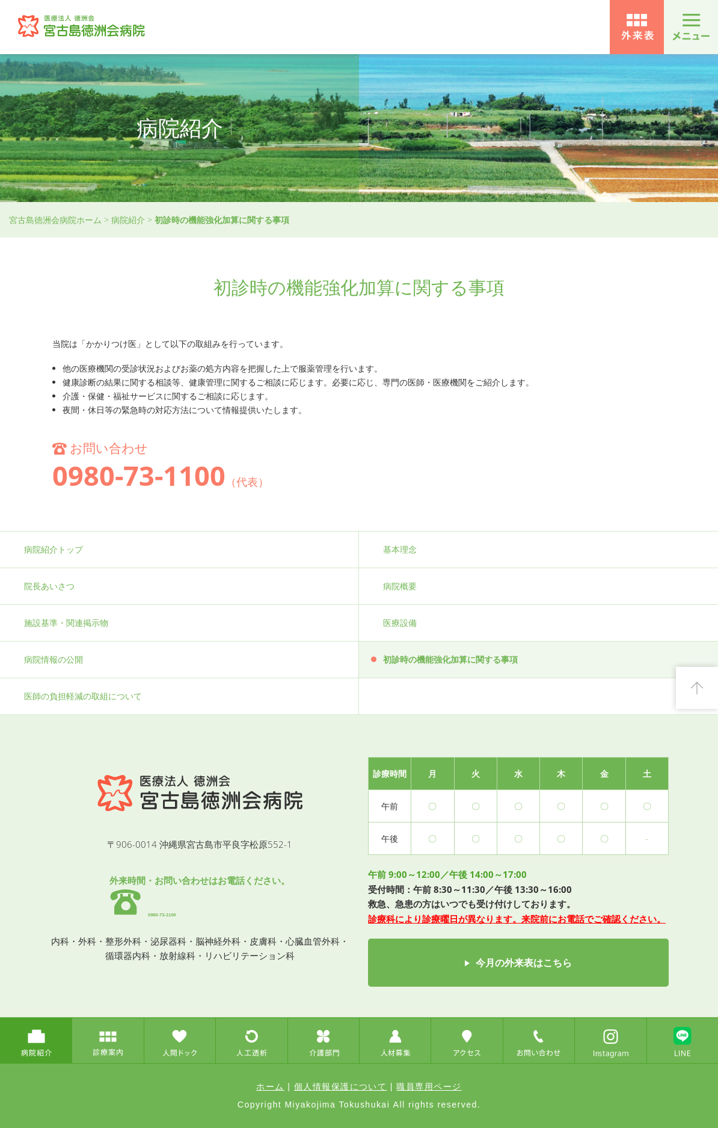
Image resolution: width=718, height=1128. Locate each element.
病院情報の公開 (53, 659)
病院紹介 (128, 219)
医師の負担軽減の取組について (83, 696)
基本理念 (400, 549)
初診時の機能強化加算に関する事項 (450, 659)
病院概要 (400, 586)
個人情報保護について (340, 1086)
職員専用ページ (428, 1086)
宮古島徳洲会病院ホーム (55, 219)
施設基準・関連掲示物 (66, 622)
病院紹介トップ (53, 549)
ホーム (270, 1086)
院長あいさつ (49, 586)
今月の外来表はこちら (524, 962)
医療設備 (400, 622)
